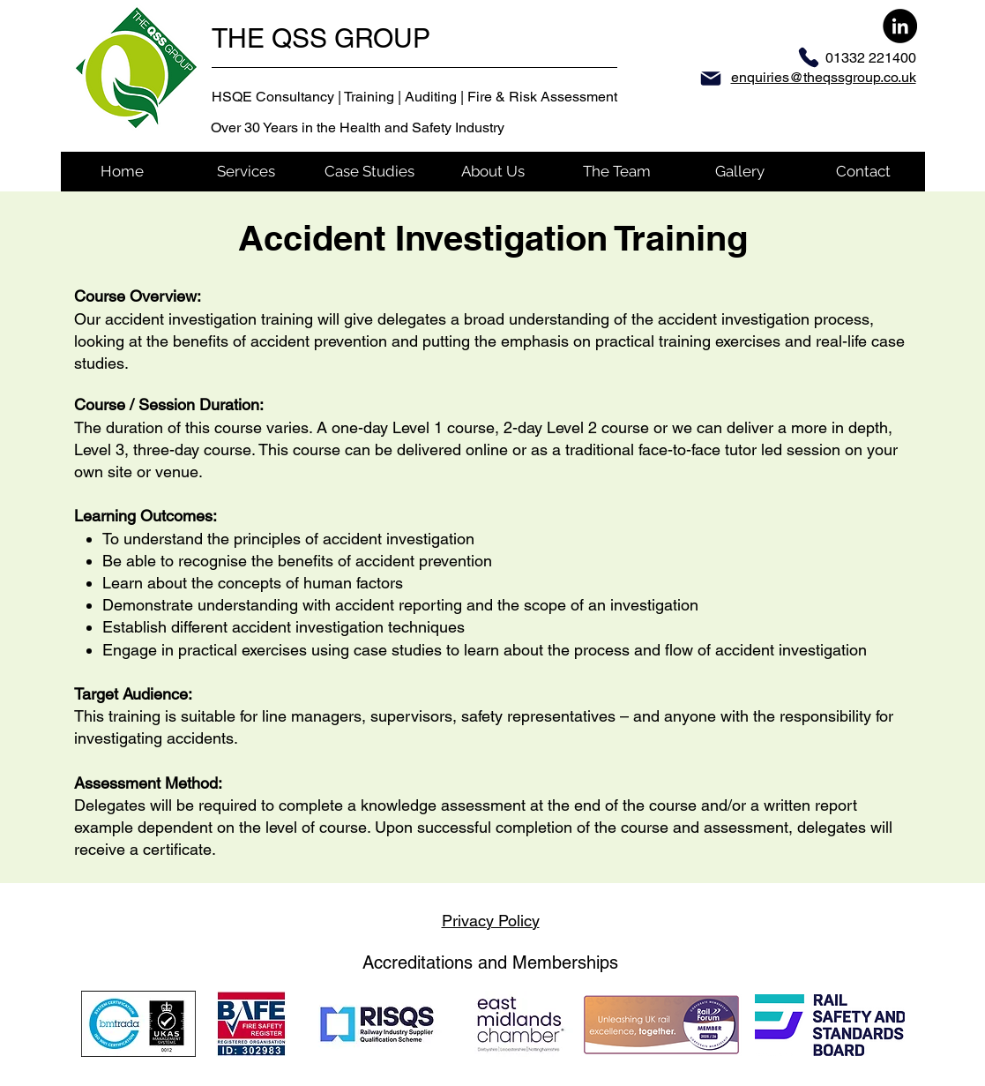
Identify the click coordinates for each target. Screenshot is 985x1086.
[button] (246, 171)
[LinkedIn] (900, 26)
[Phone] (808, 57)
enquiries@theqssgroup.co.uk (823, 77)
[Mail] (710, 78)
